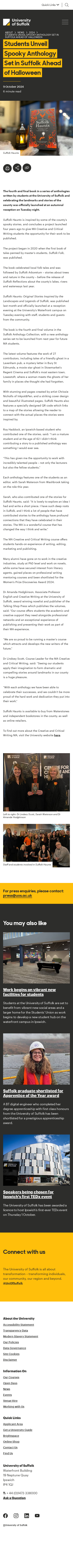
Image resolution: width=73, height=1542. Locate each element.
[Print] (7, 168)
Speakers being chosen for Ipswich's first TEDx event (28, 1194)
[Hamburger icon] (65, 22)
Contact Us (10, 1447)
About (9, 32)
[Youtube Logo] (37, 1515)
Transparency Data (15, 1330)
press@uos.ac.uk (17, 895)
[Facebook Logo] (5, 1515)
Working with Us (13, 1406)
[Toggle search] (67, 5)
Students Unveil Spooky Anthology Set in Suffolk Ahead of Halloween (32, 36)
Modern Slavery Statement (20, 1336)
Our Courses (11, 1377)
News (21, 32)
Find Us (8, 1453)
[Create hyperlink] (27, 167)
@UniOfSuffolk (13, 1283)
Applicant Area (13, 1424)
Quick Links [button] (49, 4)
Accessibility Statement (18, 1325)
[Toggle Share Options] (17, 167)
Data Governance (14, 1348)
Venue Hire (10, 1401)
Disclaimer (10, 1360)
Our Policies (11, 1342)
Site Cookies (11, 1354)
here (57, 735)
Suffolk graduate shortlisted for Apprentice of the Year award (33, 1093)
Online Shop (11, 1441)
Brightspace (11, 1436)
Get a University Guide (17, 1430)
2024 (32, 32)
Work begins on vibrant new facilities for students (29, 992)
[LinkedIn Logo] (26, 1515)
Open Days (10, 1383)
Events (7, 1395)
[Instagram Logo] (16, 1515)
